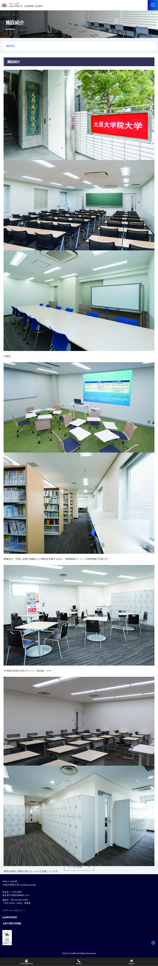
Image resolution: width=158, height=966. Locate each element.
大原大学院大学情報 (11, 923)
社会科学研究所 (9, 917)
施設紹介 (10, 46)
